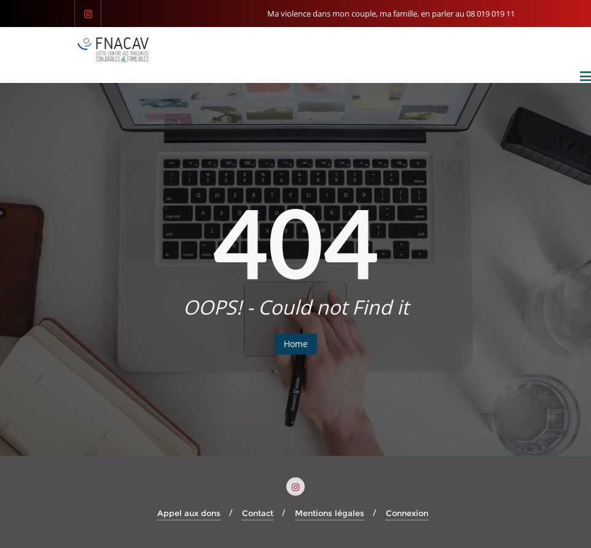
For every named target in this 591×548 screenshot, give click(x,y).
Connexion (407, 513)
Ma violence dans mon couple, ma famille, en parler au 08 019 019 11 (391, 13)
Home (296, 344)
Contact (257, 513)
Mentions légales (329, 513)
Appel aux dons (189, 513)
